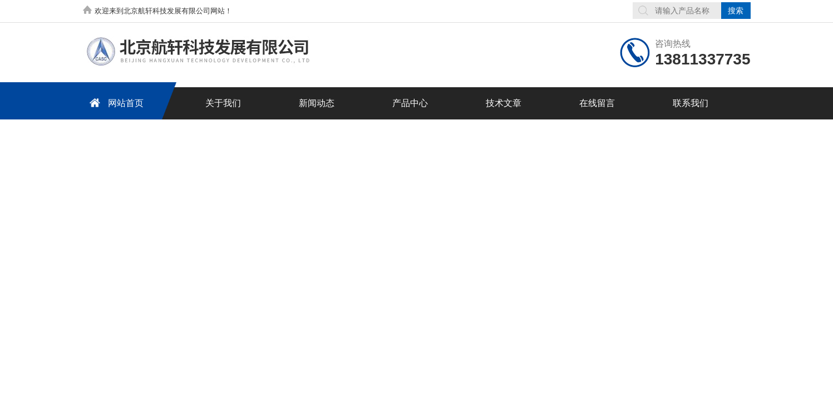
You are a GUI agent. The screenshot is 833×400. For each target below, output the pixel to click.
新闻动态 (316, 103)
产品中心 (410, 103)
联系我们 (690, 103)
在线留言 (597, 103)
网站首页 (115, 102)
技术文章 (503, 103)
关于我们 (223, 103)
